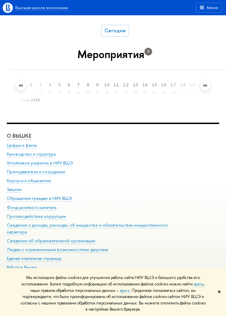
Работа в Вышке (22, 267)
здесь (199, 284)
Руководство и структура (31, 154)
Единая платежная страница (34, 258)
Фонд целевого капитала (31, 207)
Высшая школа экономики (41, 7)
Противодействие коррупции (36, 216)
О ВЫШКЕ (19, 135)
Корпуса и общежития (29, 180)
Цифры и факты (22, 145)
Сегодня (115, 30)
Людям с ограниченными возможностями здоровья (57, 249)
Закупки (14, 189)
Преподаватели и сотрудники (36, 172)
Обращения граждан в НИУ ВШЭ (39, 198)
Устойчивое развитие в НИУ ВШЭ (40, 163)
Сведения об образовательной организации (51, 241)
